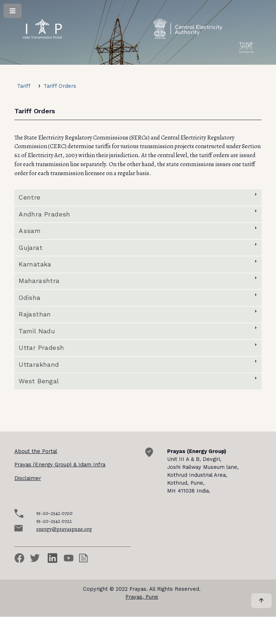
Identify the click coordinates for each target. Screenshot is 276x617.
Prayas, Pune (141, 597)
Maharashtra (39, 280)
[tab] (138, 197)
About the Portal (35, 451)
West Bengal (39, 381)
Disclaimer (27, 478)
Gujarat (30, 247)
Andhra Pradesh (44, 214)
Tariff (24, 86)
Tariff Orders (59, 86)
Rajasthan (35, 314)
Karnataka (35, 264)
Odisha (29, 297)
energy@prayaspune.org (64, 529)
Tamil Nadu (37, 331)
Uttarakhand (39, 364)
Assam (30, 230)
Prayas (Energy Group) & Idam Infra (59, 464)
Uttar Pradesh (41, 347)
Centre (29, 197)
